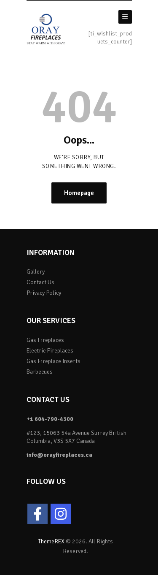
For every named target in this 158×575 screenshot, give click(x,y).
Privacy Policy (44, 292)
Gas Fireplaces (45, 340)
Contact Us (40, 282)
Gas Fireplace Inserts (53, 361)
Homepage (79, 193)
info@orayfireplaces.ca (59, 454)
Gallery (36, 271)
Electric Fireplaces (50, 350)
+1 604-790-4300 (50, 419)
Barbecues (40, 371)
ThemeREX (51, 541)
